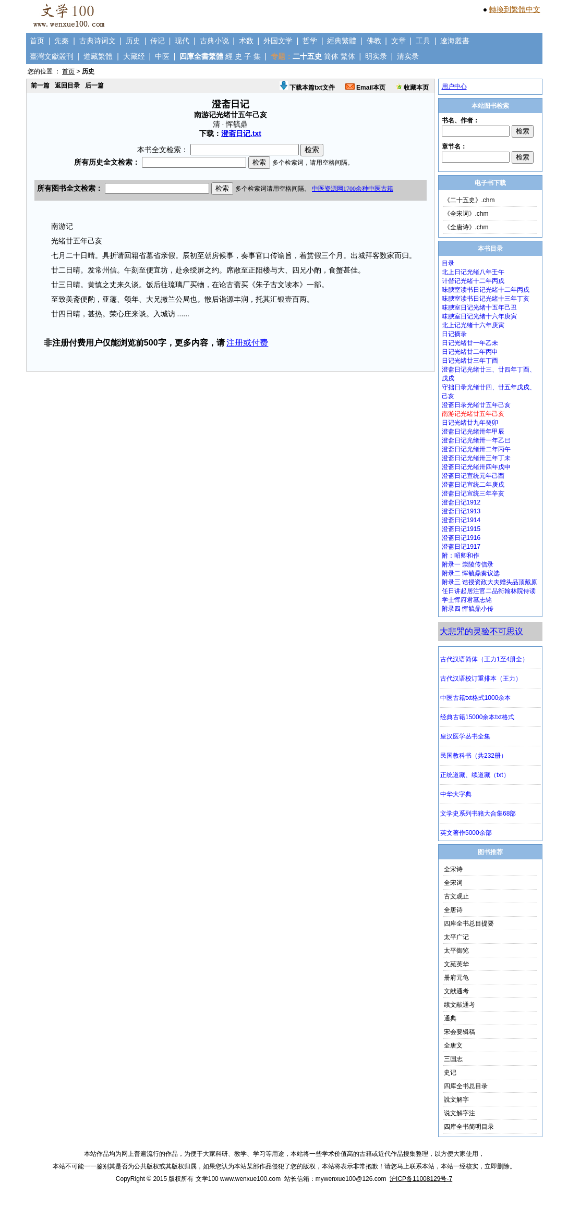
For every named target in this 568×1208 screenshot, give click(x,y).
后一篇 (94, 85)
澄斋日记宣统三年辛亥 (473, 493)
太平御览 (456, 950)
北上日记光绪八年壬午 (473, 272)
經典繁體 (341, 40)
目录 (448, 263)
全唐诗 (453, 910)
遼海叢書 (454, 40)
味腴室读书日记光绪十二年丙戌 (485, 289)
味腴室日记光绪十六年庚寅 (479, 316)
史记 (450, 1072)
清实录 (408, 56)
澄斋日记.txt (241, 133)
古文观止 (456, 896)
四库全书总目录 (466, 1086)
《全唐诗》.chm (466, 227)
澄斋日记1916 (461, 537)
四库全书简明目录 (469, 1126)
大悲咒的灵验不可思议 (481, 631)
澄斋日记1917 (461, 546)
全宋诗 (453, 869)
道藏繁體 (98, 56)
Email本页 (365, 87)
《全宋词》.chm (466, 213)
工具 (423, 40)
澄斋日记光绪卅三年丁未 (476, 458)
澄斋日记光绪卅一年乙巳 (476, 440)
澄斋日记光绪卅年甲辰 (473, 431)
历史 (133, 40)
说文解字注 (459, 1113)
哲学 (310, 40)
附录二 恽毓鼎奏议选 (471, 573)
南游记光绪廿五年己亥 (473, 413)
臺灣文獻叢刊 (52, 56)
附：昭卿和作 (460, 555)
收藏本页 (412, 87)
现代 (182, 40)
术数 (246, 40)
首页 (37, 40)
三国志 (453, 1059)
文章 (398, 40)
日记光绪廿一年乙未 (470, 343)
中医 (162, 56)
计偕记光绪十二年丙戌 (473, 281)
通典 (450, 1018)
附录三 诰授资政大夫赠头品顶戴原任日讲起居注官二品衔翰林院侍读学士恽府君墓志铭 (489, 590)
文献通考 (456, 991)
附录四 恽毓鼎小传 (467, 608)
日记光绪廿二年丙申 (470, 351)
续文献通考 (459, 1004)
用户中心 (454, 86)
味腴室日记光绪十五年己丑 (479, 307)
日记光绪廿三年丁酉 (470, 360)
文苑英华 (456, 964)
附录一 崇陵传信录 (467, 564)
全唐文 (453, 1045)
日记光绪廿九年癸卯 (470, 422)
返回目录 (67, 85)
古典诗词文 (97, 40)
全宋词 (453, 882)
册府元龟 (456, 977)
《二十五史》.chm (469, 200)
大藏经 (134, 56)
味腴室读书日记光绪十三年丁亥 (485, 298)
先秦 (61, 40)
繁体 (348, 56)
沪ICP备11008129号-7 (421, 1178)
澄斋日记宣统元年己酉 (473, 475)
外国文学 (278, 40)
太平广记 (456, 937)
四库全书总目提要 (469, 923)
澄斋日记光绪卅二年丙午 (476, 449)
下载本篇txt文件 (307, 87)
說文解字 (456, 1099)
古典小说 (214, 40)
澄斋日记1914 (461, 520)
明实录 (376, 56)
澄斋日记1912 (461, 502)
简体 (331, 56)
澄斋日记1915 (461, 529)
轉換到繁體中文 (514, 9)
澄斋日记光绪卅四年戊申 (476, 467)
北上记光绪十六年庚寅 (473, 325)
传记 (157, 40)
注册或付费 (247, 342)
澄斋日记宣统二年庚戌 (473, 484)
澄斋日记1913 (461, 511)
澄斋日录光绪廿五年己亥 (476, 405)
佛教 (374, 40)
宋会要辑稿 (459, 1032)
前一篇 (40, 85)
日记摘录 (454, 334)
